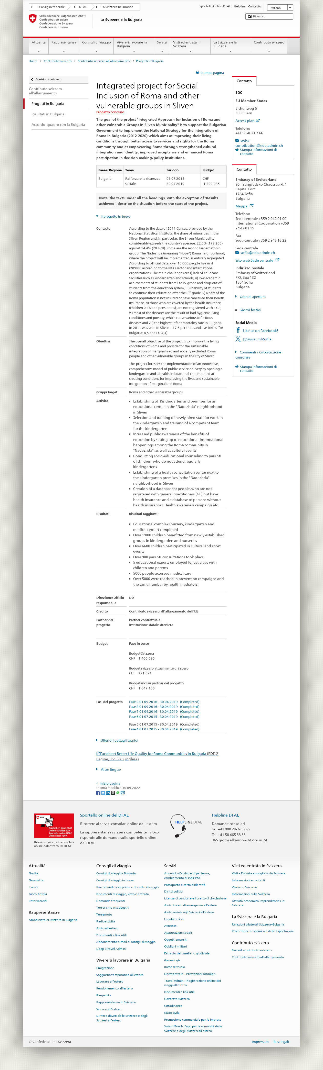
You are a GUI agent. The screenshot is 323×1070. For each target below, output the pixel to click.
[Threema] (113, 793)
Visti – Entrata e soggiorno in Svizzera (258, 873)
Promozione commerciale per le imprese (193, 1019)
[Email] (123, 793)
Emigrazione (105, 968)
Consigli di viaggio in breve (115, 880)
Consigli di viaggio (97, 46)
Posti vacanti (38, 900)
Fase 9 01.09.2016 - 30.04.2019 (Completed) (164, 702)
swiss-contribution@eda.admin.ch (259, 143)
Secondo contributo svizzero (252, 950)
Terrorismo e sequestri (112, 907)
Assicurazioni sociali (178, 932)
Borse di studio (174, 967)
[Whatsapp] (118, 793)
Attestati (170, 926)
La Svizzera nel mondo (117, 7)
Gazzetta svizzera (177, 999)
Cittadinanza (173, 1006)
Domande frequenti (110, 900)
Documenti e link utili (111, 935)
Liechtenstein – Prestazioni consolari (189, 974)
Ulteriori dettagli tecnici (119, 740)
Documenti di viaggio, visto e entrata (122, 894)
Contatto (242, 81)
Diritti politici (173, 891)
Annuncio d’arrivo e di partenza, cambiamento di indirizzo (187, 875)
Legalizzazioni (174, 919)
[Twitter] (103, 793)
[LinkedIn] (108, 793)
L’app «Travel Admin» (111, 949)
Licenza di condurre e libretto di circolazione (195, 898)
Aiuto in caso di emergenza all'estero (190, 905)
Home (33, 61)
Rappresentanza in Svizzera (116, 1002)
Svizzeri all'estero (108, 1009)
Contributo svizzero (269, 46)
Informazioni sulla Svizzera (251, 894)
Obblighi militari (175, 946)
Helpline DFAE (225, 815)
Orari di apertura (252, 297)
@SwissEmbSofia (257, 339)
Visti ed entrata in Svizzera (190, 46)
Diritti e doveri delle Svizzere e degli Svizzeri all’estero (122, 1018)
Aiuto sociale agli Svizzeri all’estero (189, 912)
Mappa (244, 206)
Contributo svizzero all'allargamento (104, 61)
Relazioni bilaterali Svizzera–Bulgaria (258, 924)
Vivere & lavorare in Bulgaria (134, 46)
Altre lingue (110, 769)
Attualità (38, 46)
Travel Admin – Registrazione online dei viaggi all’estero (192, 983)
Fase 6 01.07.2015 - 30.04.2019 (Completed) (164, 717)
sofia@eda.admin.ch (258, 252)
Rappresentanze (64, 46)
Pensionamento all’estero (114, 988)
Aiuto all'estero (107, 928)
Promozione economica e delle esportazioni (263, 931)
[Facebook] (98, 793)
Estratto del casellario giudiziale (187, 953)
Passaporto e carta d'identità (184, 884)
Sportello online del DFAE (104, 815)
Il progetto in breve (115, 216)
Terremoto (104, 914)
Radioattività (105, 921)
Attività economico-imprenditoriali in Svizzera (258, 903)
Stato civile (172, 1013)
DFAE (83, 7)
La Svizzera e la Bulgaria (231, 46)
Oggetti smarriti (175, 939)
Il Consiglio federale (51, 7)
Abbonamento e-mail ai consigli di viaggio (125, 942)
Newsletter (37, 880)
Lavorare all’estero (109, 981)
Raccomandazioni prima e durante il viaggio (127, 887)
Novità (33, 873)
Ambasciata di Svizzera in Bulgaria (53, 920)
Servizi (162, 46)
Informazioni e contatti (248, 880)
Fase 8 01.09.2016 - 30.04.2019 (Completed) (164, 707)
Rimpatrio (103, 995)
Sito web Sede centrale (257, 260)
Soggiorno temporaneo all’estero (119, 974)
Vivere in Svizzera (244, 887)
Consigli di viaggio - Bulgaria (116, 873)
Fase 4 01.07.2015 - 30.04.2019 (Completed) (164, 729)
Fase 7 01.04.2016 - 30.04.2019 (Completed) (164, 712)
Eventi (33, 887)
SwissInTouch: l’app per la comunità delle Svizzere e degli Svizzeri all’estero (193, 1028)
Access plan (247, 120)
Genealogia (172, 960)
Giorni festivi (250, 310)
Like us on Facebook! (260, 330)
